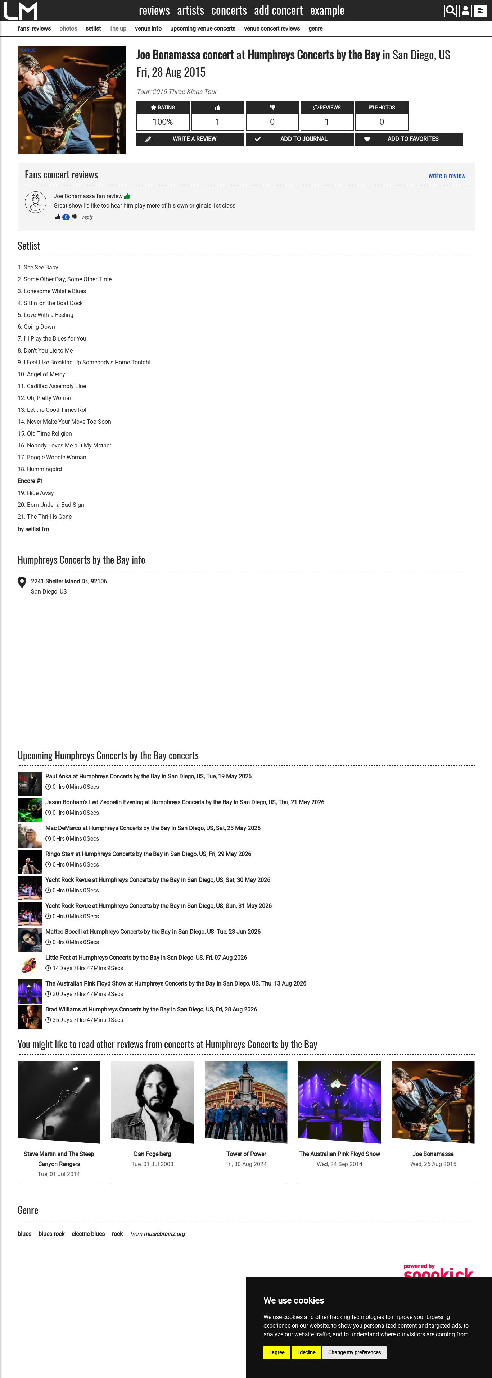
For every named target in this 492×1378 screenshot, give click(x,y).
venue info (148, 28)
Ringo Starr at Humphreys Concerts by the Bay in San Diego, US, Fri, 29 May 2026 (148, 854)
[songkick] (439, 1275)
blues (24, 1234)
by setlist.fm (33, 529)
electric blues (88, 1234)
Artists (190, 10)
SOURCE (27, 50)
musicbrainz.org (164, 1234)
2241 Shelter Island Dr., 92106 (69, 581)
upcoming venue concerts (202, 28)
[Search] (450, 11)
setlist (93, 28)
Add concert (278, 10)
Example (327, 10)
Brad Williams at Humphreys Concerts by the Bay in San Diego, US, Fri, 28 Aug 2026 (151, 1009)
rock (117, 1234)
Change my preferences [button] (354, 1352)
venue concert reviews (272, 28)
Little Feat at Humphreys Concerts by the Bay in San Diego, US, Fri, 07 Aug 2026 (146, 957)
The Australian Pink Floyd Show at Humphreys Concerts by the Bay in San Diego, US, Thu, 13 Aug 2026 (175, 983)
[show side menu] (480, 11)
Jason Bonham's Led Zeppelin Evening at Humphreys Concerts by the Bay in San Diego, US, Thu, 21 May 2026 (184, 802)
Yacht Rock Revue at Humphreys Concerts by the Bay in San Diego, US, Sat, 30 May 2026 (157, 880)
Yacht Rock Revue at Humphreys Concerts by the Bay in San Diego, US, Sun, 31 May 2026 (158, 905)
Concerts (229, 10)
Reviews (154, 10)
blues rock (51, 1234)
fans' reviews (34, 28)
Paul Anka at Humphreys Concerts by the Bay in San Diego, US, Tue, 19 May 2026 (148, 776)
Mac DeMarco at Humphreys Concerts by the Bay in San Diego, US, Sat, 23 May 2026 (153, 828)
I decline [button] (306, 1352)
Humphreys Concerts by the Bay (314, 54)
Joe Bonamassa (168, 54)
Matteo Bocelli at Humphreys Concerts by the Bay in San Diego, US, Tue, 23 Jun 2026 (153, 931)
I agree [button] (276, 1352)
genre (315, 28)
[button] (465, 11)
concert (217, 54)
